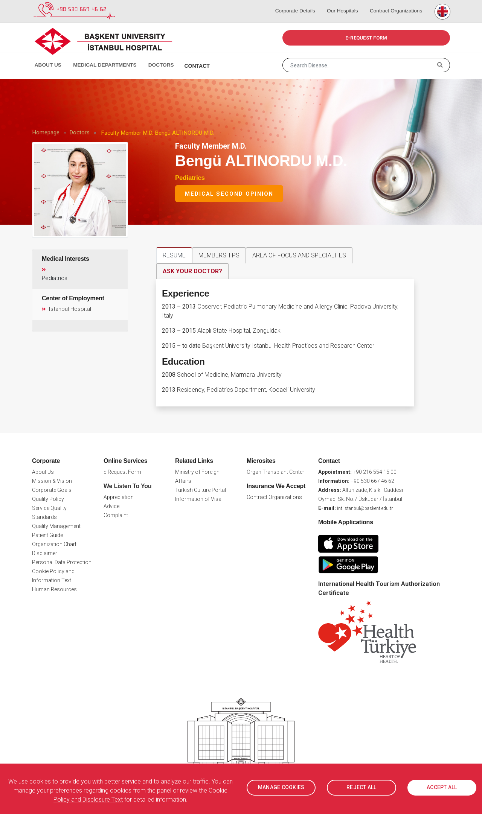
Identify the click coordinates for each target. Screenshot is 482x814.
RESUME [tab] (174, 255)
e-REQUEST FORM (366, 38)
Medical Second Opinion (229, 194)
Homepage (45, 132)
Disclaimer (44, 553)
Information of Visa (198, 499)
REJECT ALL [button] (361, 787)
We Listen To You (127, 485)
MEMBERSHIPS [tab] (218, 255)
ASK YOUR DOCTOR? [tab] (192, 271)
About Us (46, 56)
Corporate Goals (52, 490)
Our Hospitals (343, 4)
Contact (187, 56)
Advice (111, 506)
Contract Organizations (394, 4)
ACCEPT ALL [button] (442, 787)
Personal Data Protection (62, 562)
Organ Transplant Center (275, 472)
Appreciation (119, 497)
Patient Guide (47, 535)
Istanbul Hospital (66, 309)
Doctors (152, 56)
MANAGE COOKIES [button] (281, 787)
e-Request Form (122, 472)
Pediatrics (190, 177)
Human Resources (54, 589)
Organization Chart (54, 544)
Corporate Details (298, 4)
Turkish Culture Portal (200, 490)
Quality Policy (48, 499)
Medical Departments (98, 56)
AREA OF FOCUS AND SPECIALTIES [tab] (299, 255)
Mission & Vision (52, 481)
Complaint (116, 515)
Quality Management (56, 526)
